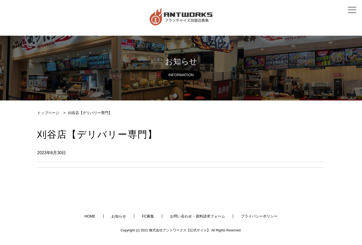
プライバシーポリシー (259, 216)
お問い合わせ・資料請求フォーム (197, 216)
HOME (89, 216)
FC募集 (148, 216)
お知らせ (118, 216)
